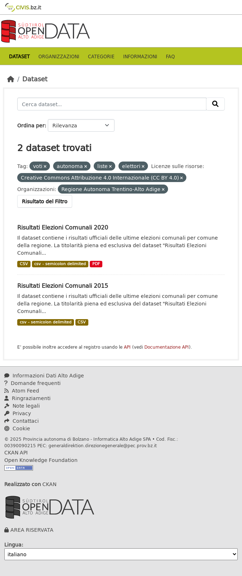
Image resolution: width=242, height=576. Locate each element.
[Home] (10, 78)
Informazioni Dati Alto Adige (44, 375)
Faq (170, 56)
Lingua (13, 544)
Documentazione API (166, 347)
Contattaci (21, 421)
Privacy (17, 413)
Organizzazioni (58, 56)
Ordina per (31, 125)
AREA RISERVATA (31, 530)
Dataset (19, 56)
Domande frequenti (32, 383)
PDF (96, 264)
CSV (24, 264)
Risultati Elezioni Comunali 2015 (62, 285)
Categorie (101, 56)
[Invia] (215, 103)
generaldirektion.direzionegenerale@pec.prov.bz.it (102, 445)
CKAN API (16, 452)
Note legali (22, 405)
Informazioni (140, 56)
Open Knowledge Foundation (41, 460)
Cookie (17, 428)
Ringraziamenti (27, 398)
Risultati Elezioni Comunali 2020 (62, 227)
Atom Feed (21, 390)
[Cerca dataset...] (111, 103)
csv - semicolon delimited (60, 264)
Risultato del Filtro (45, 201)
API (127, 347)
